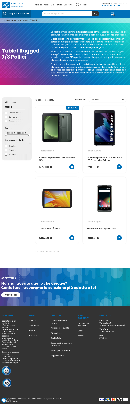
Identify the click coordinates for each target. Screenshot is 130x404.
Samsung (13, 117)
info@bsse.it (104, 338)
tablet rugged (85, 31)
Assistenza (49, 5)
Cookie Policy (56, 338)
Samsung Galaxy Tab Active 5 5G (57, 158)
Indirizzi (81, 336)
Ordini (80, 331)
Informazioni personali (83, 324)
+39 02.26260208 (107, 331)
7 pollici (12, 146)
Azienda (38, 5)
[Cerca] (70, 13)
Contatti (67, 5)
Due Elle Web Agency (10, 401)
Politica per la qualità (60, 328)
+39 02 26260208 (111, 5)
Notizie (59, 5)
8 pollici (12, 150)
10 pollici (12, 154)
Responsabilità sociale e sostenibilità (61, 344)
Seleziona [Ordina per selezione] (107, 99)
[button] (10, 294)
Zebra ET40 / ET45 (49, 228)
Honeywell (13, 113)
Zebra (11, 121)
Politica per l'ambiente (60, 350)
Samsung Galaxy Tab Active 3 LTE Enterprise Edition (104, 158)
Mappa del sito (57, 355)
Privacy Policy (57, 333)
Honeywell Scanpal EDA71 (101, 228)
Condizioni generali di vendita (60, 321)
